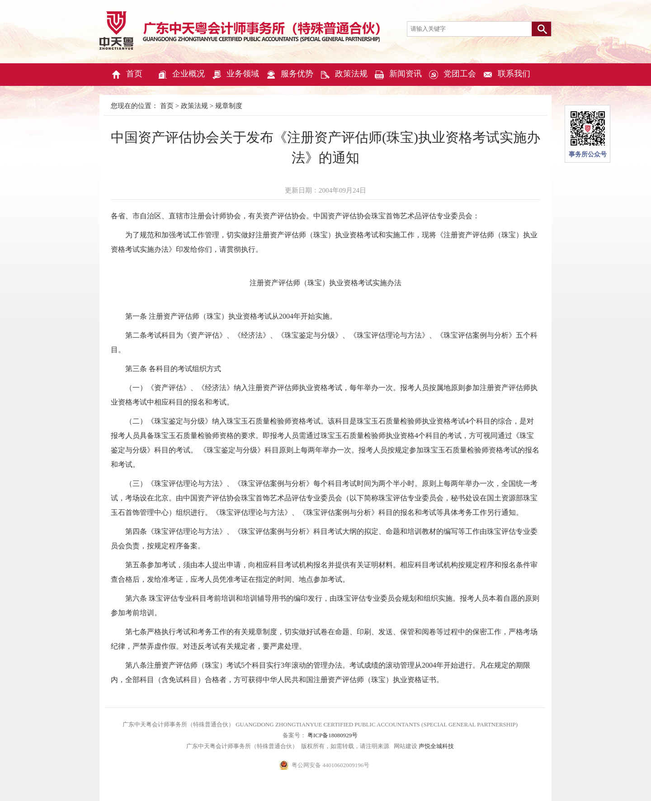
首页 (126, 74)
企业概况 (181, 74)
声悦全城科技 (435, 746)
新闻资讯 (398, 74)
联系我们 (506, 74)
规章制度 (228, 105)
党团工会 (452, 74)
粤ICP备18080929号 (332, 735)
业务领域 (235, 74)
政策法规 (344, 74)
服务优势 (289, 74)
